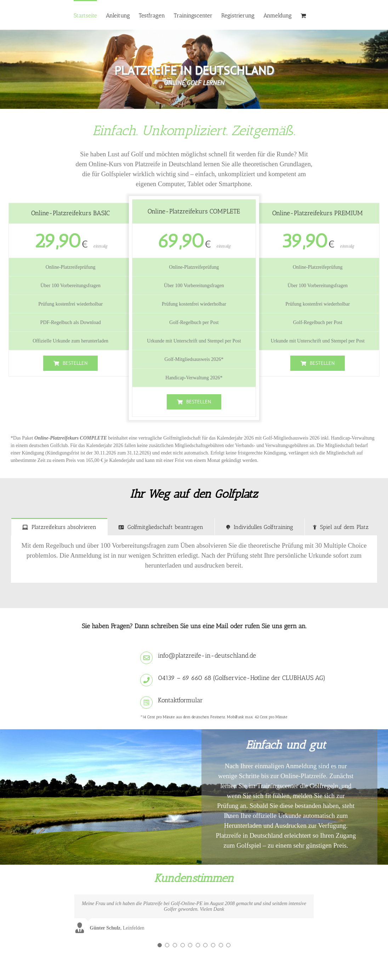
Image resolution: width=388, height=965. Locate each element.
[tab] (59, 526)
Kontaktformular (180, 700)
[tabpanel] (194, 559)
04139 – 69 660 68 (184, 678)
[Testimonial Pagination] (160, 945)
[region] (194, 69)
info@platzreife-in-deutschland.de (207, 655)
